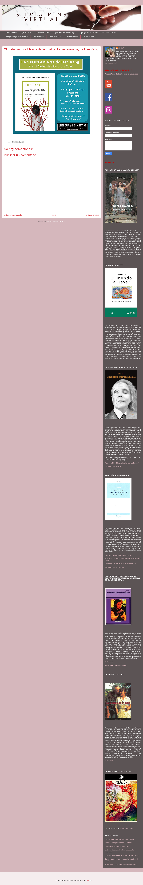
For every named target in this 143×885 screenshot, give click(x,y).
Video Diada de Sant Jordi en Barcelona (121, 74)
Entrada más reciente (13, 215)
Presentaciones (88, 37)
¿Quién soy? (26, 33)
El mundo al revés (42, 33)
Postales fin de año (56, 37)
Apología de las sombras (89, 33)
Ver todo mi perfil (111, 63)
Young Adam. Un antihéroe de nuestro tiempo (121, 864)
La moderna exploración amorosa (117, 846)
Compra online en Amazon (114, 567)
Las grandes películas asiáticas (17, 37)
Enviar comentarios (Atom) (56, 221)
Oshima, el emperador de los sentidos (118, 843)
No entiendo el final (126, 828)
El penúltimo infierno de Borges (64, 33)
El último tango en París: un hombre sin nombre (121, 855)
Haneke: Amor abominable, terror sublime (119, 839)
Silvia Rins (122, 48)
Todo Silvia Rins (12, 33)
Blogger (88, 880)
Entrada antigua (92, 215)
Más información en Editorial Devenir (118, 555)
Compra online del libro (113, 466)
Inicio (54, 215)
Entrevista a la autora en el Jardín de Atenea (120, 564)
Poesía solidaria (38, 37)
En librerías (109, 662)
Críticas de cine (72, 37)
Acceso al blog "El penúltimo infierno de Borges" (122, 463)
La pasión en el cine (110, 33)
